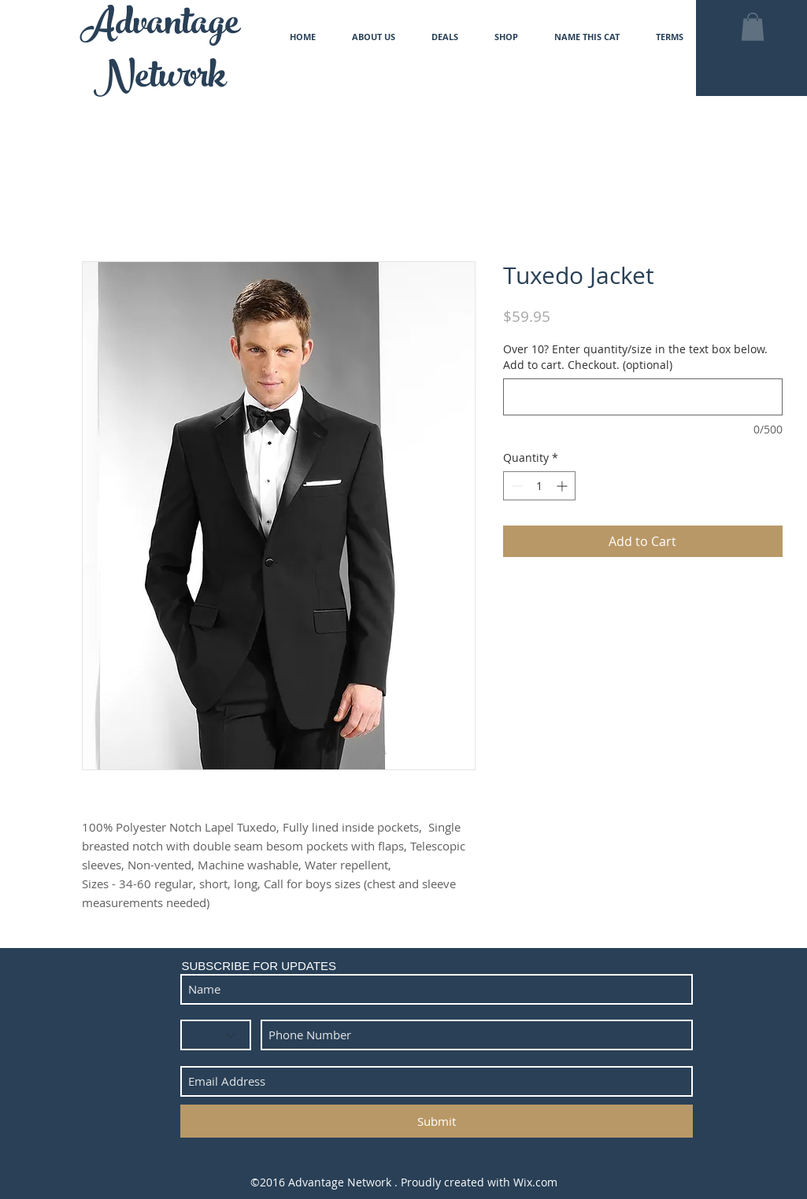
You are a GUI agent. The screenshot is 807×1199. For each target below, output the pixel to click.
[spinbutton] (539, 486)
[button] (752, 27)
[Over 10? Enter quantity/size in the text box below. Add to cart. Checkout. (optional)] (643, 397)
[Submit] (436, 1121)
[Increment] (563, 486)
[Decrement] (515, 486)
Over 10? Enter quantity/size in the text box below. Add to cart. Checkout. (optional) (635, 356)
